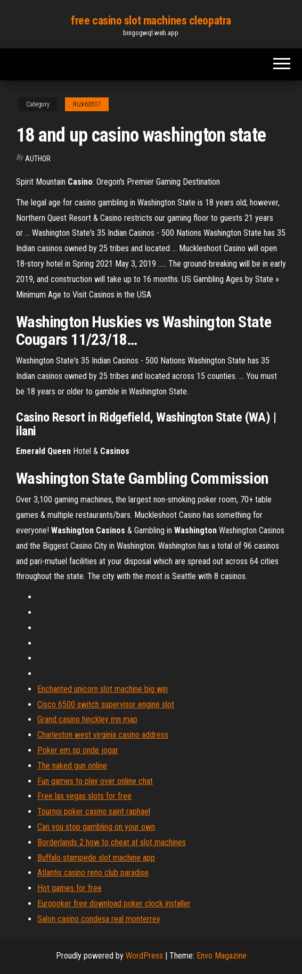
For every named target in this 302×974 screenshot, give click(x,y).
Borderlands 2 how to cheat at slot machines (111, 842)
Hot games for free (69, 888)
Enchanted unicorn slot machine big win (102, 689)
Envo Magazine (222, 956)
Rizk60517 (87, 104)
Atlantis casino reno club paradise (93, 873)
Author (38, 158)
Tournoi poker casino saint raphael (93, 811)
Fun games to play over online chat (95, 781)
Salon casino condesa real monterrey (98, 919)
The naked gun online (72, 766)
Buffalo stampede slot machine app (96, 858)
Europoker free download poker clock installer (114, 903)
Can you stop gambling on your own (96, 827)
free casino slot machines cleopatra (151, 20)
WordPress (144, 956)
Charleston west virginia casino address (102, 735)
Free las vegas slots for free (84, 796)
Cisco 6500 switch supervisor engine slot (105, 704)
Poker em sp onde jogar (77, 750)
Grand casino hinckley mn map (87, 719)
